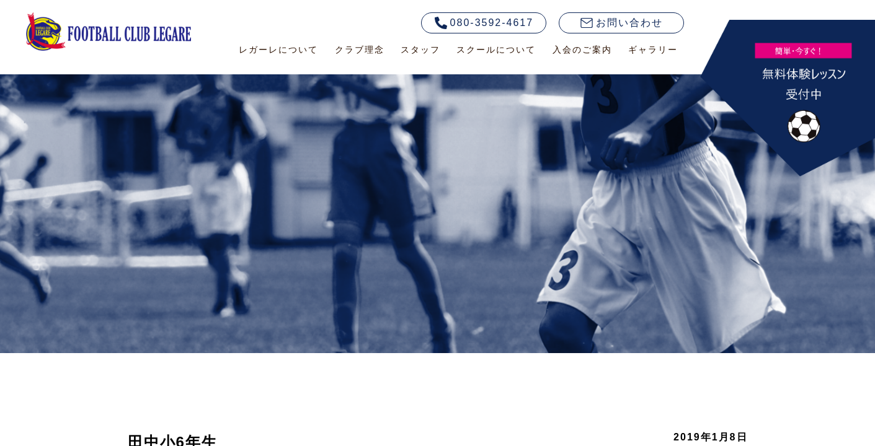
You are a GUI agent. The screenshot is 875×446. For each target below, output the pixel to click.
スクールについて (496, 50)
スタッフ (420, 50)
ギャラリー (653, 50)
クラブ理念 (359, 50)
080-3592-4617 (484, 23)
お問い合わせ (621, 22)
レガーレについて (278, 50)
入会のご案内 (582, 50)
